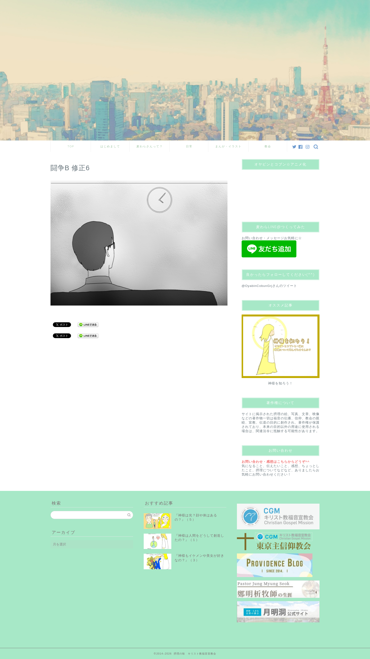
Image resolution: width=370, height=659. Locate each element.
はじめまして (110, 146)
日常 (189, 146)
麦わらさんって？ (149, 146)
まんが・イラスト (228, 146)
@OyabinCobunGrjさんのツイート (269, 286)
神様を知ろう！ (280, 383)
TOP (70, 146)
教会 (268, 146)
